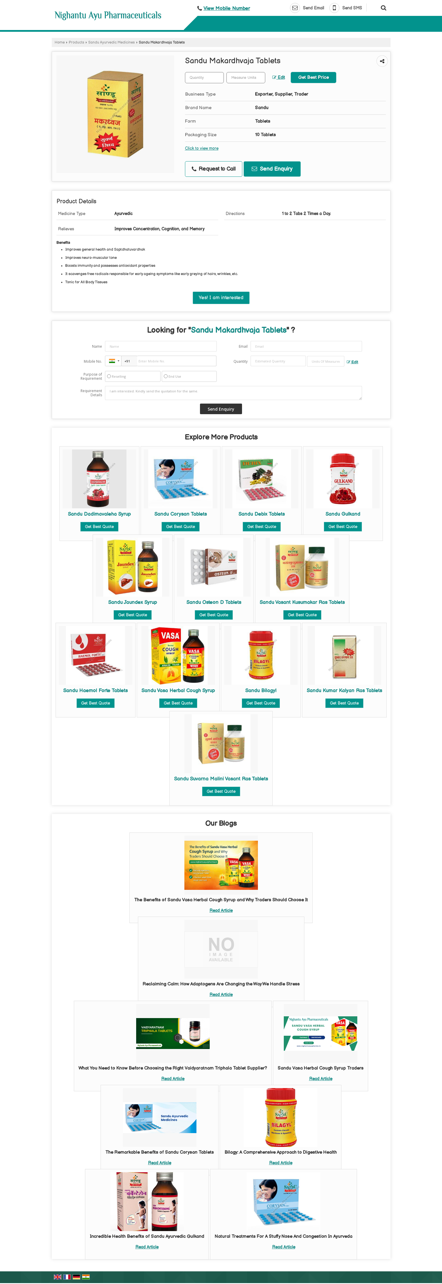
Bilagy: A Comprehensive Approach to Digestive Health (280, 1152)
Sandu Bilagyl (260, 691)
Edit (278, 77)
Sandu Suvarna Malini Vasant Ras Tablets (221, 779)
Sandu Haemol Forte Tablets (95, 691)
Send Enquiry (272, 169)
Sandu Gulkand (343, 514)
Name (97, 346)
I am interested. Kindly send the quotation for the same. (233, 393)
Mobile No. (93, 361)
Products (76, 42)
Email (243, 346)
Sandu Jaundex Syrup (132, 602)
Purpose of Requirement (91, 376)
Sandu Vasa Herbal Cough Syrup (178, 691)
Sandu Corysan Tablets (180, 514)
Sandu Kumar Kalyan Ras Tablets (344, 691)
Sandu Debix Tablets (261, 514)
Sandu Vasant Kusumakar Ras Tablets (302, 602)
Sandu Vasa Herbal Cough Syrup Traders (320, 1068)
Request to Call (214, 169)
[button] (227, 8)
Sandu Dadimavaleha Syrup (99, 514)
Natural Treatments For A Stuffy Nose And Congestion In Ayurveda (283, 1236)
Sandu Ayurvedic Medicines (111, 42)
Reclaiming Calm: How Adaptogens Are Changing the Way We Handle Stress (221, 984)
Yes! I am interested (221, 298)
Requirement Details (91, 393)
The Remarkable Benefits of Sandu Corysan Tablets (159, 1152)
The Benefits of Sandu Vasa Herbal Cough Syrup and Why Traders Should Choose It (221, 900)
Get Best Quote (99, 526)
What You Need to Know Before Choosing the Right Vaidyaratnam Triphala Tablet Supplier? (173, 1068)
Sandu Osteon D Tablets (213, 602)
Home (60, 42)
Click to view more (202, 148)
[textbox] (245, 77)
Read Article (221, 910)
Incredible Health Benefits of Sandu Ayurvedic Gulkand (147, 1236)
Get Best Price (313, 77)
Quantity (240, 361)
